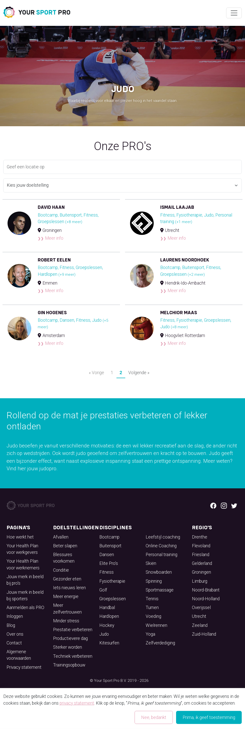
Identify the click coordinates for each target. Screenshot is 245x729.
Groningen (201, 572)
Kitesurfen (109, 642)
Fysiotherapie (112, 581)
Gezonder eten (67, 578)
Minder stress (66, 620)
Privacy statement (24, 667)
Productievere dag (70, 638)
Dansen (106, 554)
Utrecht (199, 616)
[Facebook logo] (213, 505)
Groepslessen (112, 598)
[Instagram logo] (224, 505)
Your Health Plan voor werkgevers (22, 549)
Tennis (152, 598)
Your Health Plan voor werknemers (23, 564)
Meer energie (65, 596)
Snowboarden (159, 572)
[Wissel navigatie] (233, 13)
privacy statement (77, 703)
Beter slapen (65, 545)
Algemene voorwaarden (19, 655)
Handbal (107, 607)
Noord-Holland (206, 598)
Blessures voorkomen (63, 558)
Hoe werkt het (20, 537)
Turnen (152, 607)
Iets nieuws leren (69, 587)
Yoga (150, 634)
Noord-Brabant (206, 589)
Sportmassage (160, 589)
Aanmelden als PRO (25, 607)
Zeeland (200, 625)
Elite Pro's (108, 563)
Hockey (106, 625)
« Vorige (96, 372)
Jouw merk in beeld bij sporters (25, 595)
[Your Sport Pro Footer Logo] (31, 505)
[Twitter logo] (234, 505)
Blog (11, 625)
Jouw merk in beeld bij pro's (25, 580)
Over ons (15, 634)
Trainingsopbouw (69, 665)
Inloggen (15, 616)
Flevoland (201, 545)
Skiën (151, 563)
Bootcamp (109, 537)
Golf (103, 589)
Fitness (106, 572)
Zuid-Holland (204, 634)
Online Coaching (161, 545)
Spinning (154, 581)
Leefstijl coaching (163, 537)
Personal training (161, 554)
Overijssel (201, 607)
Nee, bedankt (153, 717)
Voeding (153, 616)
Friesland (200, 554)
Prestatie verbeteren (72, 629)
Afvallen (60, 537)
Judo (104, 634)
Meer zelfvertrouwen (67, 608)
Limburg (199, 581)
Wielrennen (156, 625)
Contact (14, 642)
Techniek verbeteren (72, 656)
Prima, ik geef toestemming (209, 717)
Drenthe (199, 537)
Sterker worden (67, 647)
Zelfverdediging (160, 642)
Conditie (61, 570)
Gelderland (202, 563)
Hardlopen (109, 616)
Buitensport (110, 545)
